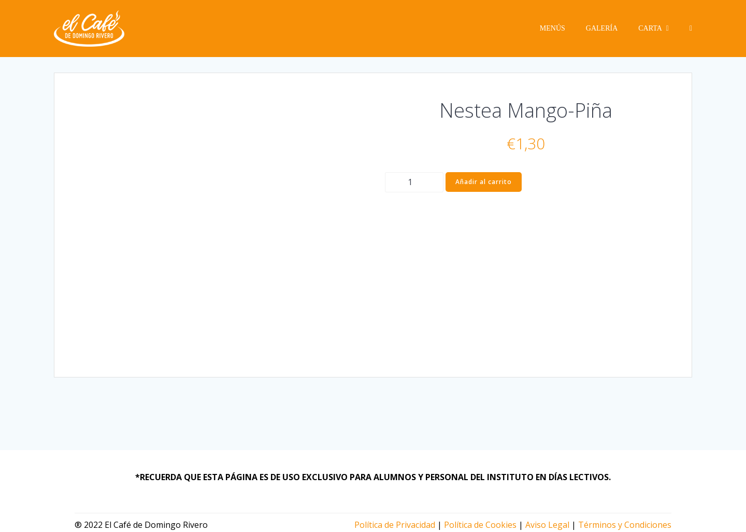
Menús (552, 28)
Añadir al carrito (483, 181)
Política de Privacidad (394, 524)
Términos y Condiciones (624, 524)
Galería (602, 28)
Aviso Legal (547, 524)
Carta (653, 28)
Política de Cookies (480, 524)
